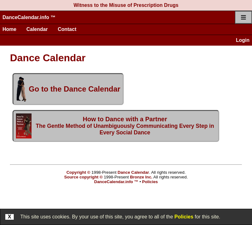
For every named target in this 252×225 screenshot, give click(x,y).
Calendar (36, 29)
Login (243, 40)
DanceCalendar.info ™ (29, 17)
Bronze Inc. (141, 177)
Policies (184, 216)
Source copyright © (83, 177)
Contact (67, 29)
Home (9, 29)
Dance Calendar (133, 172)
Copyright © (78, 172)
